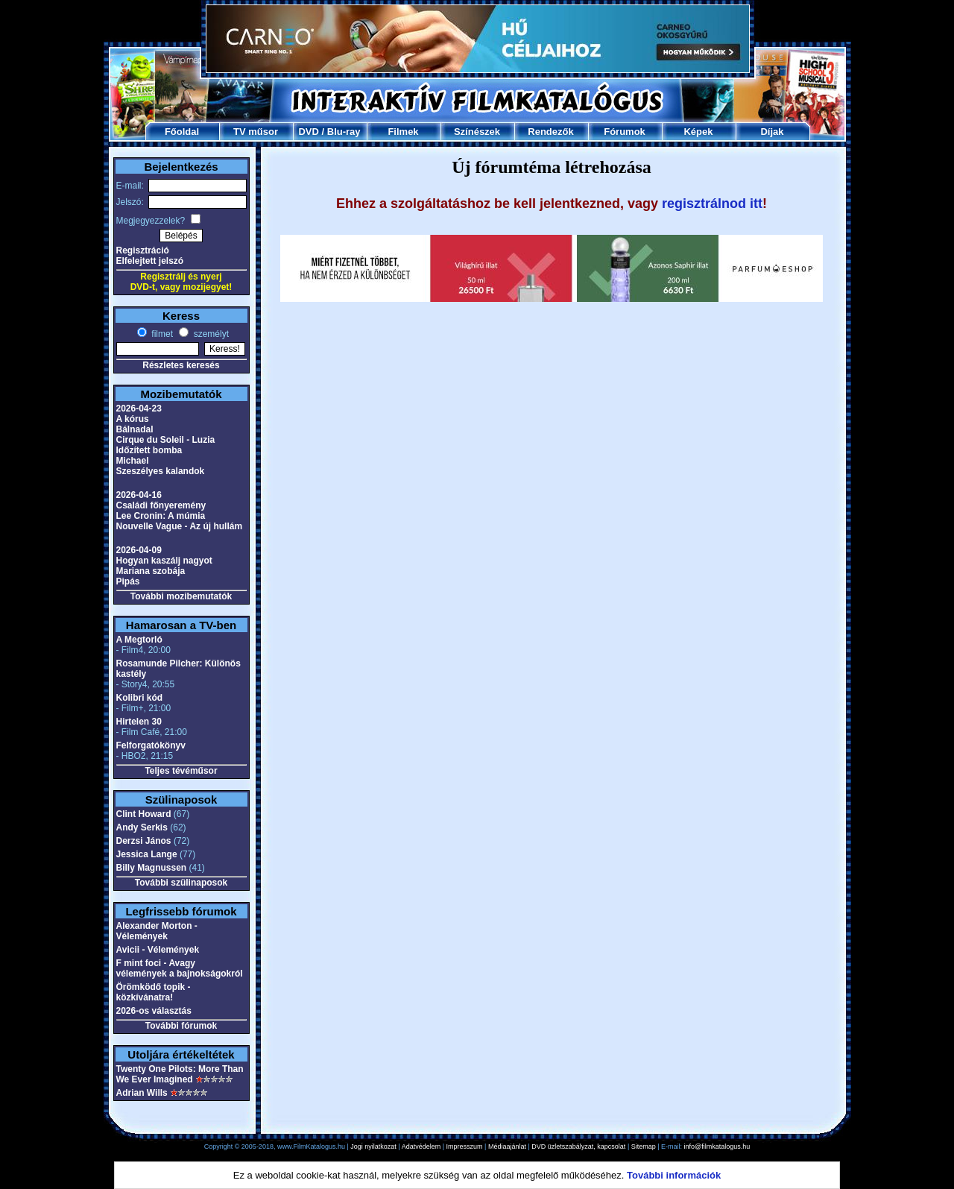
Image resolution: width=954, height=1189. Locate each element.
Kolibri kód (139, 698)
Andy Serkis (142, 827)
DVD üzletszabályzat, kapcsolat (578, 1146)
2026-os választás (154, 1011)
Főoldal (182, 131)
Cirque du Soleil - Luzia (165, 440)
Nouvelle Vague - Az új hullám (179, 526)
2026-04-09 (139, 550)
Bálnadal (135, 429)
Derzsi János (143, 841)
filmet (161, 334)
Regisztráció (142, 250)
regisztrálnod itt (712, 203)
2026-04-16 (139, 495)
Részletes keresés (180, 365)
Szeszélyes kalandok (160, 471)
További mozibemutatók (181, 596)
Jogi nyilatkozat (373, 1146)
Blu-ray (344, 131)
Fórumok (624, 131)
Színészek (477, 131)
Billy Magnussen (151, 867)
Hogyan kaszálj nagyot (164, 560)
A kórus (132, 419)
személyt (210, 334)
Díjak (771, 131)
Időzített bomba (149, 450)
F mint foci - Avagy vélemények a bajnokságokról (179, 968)
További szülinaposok (181, 882)
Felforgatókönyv (151, 745)
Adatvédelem (421, 1146)
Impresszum (464, 1146)
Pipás (128, 581)
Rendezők (550, 131)
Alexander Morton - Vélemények (157, 931)
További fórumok (181, 1026)
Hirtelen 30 (139, 721)
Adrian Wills (142, 1093)
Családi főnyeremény (161, 505)
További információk (674, 1175)
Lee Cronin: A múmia (161, 516)
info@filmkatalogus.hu (717, 1146)
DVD (308, 131)
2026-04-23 (139, 408)
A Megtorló (139, 639)
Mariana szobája (151, 571)
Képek (698, 131)
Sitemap (643, 1146)
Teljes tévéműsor (181, 771)
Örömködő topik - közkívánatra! (153, 992)
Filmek (403, 131)
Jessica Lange (146, 854)
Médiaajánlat (507, 1146)
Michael (132, 460)
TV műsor (255, 131)
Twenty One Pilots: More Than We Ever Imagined (180, 1074)
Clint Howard (143, 814)
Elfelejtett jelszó (150, 261)
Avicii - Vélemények (158, 949)
